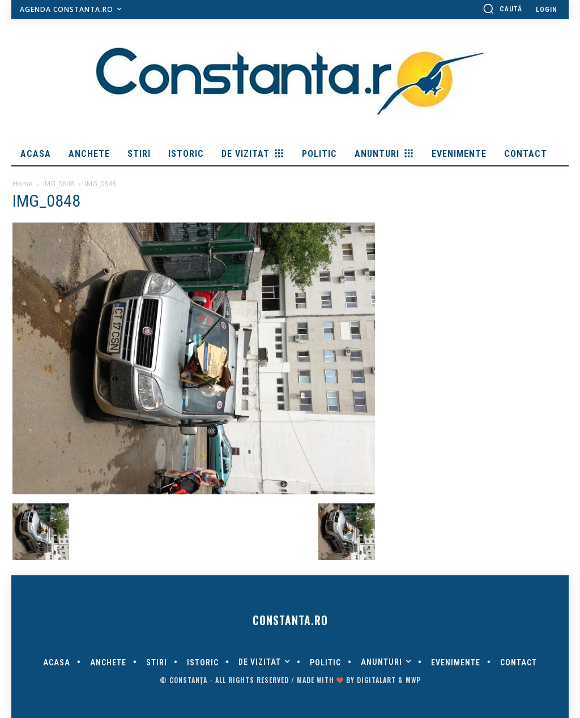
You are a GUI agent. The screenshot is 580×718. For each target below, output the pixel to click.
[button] (502, 8)
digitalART (376, 680)
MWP (413, 680)
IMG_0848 (58, 184)
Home (22, 184)
